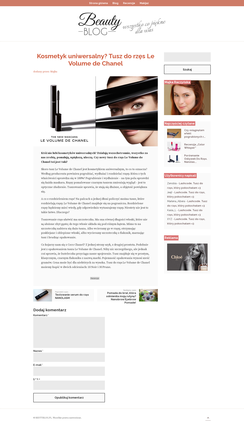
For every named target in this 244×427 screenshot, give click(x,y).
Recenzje (95, 278)
